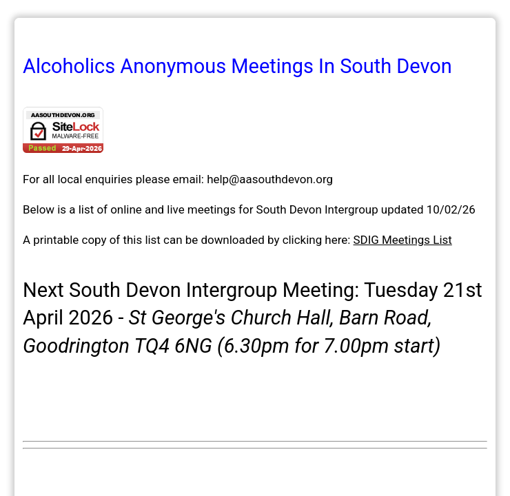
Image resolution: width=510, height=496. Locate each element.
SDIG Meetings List (403, 240)
